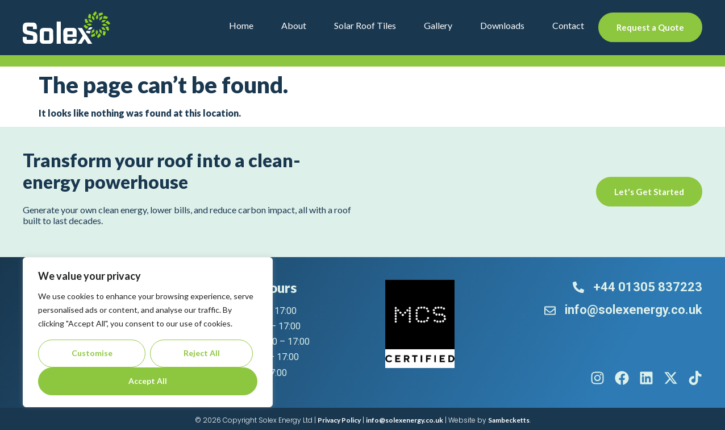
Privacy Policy (339, 420)
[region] (148, 332)
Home (241, 25)
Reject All (202, 353)
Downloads (502, 25)
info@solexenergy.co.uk (404, 420)
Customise (92, 353)
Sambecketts (509, 420)
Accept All (147, 381)
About (293, 25)
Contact (568, 25)
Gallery (438, 25)
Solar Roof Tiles (365, 25)
